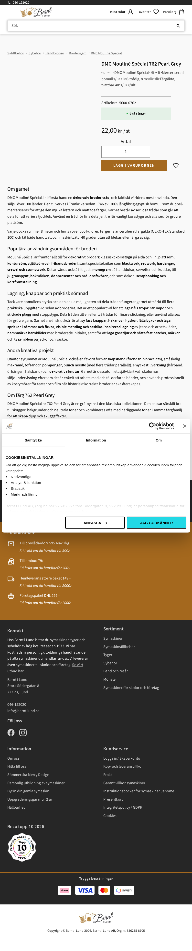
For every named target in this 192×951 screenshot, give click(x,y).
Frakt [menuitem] (107, 774)
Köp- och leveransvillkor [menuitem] (123, 766)
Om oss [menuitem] (13, 758)
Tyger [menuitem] (107, 654)
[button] (148, 12)
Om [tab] (159, 440)
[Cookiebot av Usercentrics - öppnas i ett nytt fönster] (152, 426)
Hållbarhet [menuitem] (16, 807)
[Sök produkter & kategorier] (96, 25)
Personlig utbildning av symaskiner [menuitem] (36, 783)
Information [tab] (96, 440)
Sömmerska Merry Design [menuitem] (28, 774)
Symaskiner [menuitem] (113, 638)
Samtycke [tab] (33, 440)
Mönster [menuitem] (110, 679)
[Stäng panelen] (184, 426)
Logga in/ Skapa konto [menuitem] (121, 758)
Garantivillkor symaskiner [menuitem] (124, 783)
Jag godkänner (156, 522)
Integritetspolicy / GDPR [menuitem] (122, 807)
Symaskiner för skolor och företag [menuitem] (131, 687)
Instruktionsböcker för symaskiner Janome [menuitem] (138, 791)
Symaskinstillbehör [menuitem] (119, 646)
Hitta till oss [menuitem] (16, 766)
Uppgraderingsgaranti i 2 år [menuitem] (29, 799)
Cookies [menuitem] (110, 815)
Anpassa (95, 522)
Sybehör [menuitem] (110, 663)
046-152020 (21, 2)
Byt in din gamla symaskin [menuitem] (28, 791)
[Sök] (178, 25)
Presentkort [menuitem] (113, 799)
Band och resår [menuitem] (115, 671)
